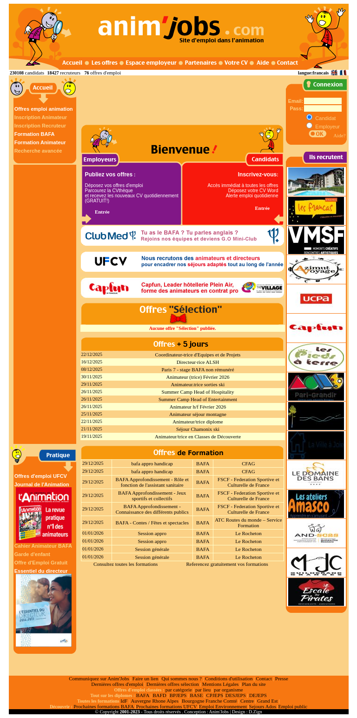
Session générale (152, 549)
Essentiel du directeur (43, 607)
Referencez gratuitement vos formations (227, 564)
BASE (196, 695)
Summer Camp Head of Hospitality (198, 392)
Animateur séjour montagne (197, 414)
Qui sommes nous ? (181, 678)
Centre (247, 701)
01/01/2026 (93, 533)
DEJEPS (258, 695)
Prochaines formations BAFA (103, 706)
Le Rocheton (248, 533)
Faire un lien (145, 678)
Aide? (339, 135)
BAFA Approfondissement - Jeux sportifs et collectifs (152, 495)
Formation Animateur (40, 142)
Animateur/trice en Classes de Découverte (198, 436)
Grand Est (267, 701)
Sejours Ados (262, 706)
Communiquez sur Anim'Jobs (99, 678)
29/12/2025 (93, 463)
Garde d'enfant (32, 554)
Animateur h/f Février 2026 (198, 406)
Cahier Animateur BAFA (43, 546)
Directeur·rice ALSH (198, 362)
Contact (264, 678)
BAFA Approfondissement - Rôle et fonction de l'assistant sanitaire (151, 482)
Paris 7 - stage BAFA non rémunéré (197, 369)
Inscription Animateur (40, 117)
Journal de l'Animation (43, 512)
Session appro (152, 533)
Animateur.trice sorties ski (198, 384)
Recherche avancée (38, 151)
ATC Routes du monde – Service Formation (248, 522)
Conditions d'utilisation (229, 678)
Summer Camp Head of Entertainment (198, 399)
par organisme (228, 689)
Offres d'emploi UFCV (40, 476)
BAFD (159, 695)
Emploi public (292, 706)
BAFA (203, 463)
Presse (281, 678)
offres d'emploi (105, 72)
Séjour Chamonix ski (197, 429)
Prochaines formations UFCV (166, 706)
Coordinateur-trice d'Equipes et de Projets (198, 354)
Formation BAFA (34, 134)
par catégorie (178, 689)
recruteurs (70, 72)
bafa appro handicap (152, 463)
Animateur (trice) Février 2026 (198, 377)
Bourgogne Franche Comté (209, 701)
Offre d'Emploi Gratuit (40, 562)
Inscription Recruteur (40, 125)
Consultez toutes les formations (125, 564)
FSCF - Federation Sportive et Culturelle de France (248, 482)
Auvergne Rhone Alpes (154, 701)
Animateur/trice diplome (197, 421)
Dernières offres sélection (172, 684)
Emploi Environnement (223, 706)
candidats (35, 72)
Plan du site (253, 684)
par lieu (203, 689)
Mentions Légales (220, 684)
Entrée (102, 212)
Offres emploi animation (43, 109)
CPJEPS (215, 695)
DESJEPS (235, 695)
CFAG (248, 463)
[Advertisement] (46, 304)
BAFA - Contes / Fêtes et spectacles (151, 522)
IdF (123, 701)
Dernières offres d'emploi (117, 684)
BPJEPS (178, 695)
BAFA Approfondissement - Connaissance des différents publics (152, 509)
